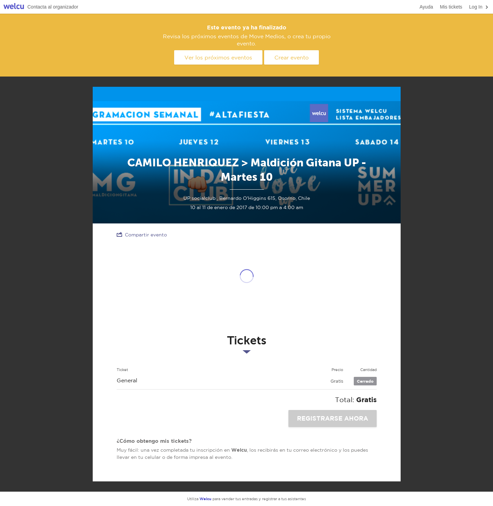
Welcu (13, 7)
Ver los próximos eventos (218, 57)
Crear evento (291, 57)
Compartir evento (142, 234)
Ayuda (426, 7)
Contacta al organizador (52, 7)
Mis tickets (451, 7)
